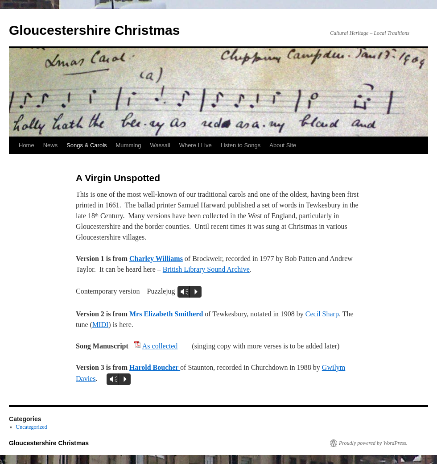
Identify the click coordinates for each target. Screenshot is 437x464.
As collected (160, 346)
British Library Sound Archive (206, 269)
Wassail (160, 145)
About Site (282, 145)
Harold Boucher (154, 367)
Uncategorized (31, 427)
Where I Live (195, 145)
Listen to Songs (241, 145)
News (50, 145)
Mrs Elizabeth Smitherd (166, 314)
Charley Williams (156, 258)
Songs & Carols (86, 145)
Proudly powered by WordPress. (373, 443)
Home (26, 145)
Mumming (128, 145)
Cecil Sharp (322, 314)
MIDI (100, 324)
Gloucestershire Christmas (94, 30)
